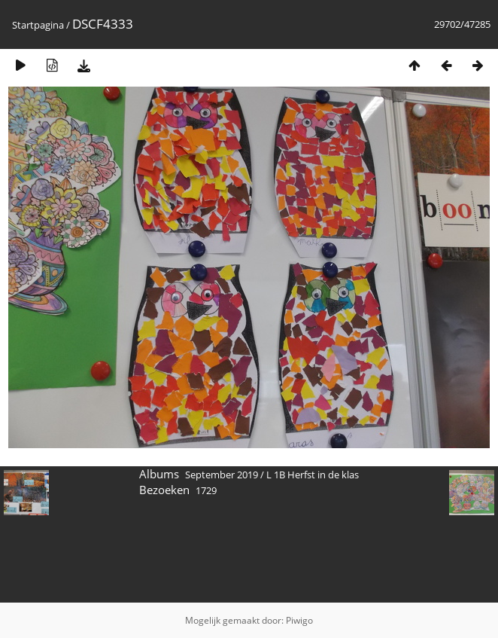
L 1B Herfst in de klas (312, 474)
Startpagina (38, 25)
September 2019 (221, 474)
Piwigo (299, 620)
